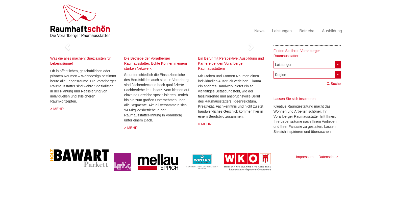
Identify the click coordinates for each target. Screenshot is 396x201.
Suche (336, 84)
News (259, 31)
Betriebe (306, 31)
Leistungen (282, 31)
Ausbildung (332, 31)
